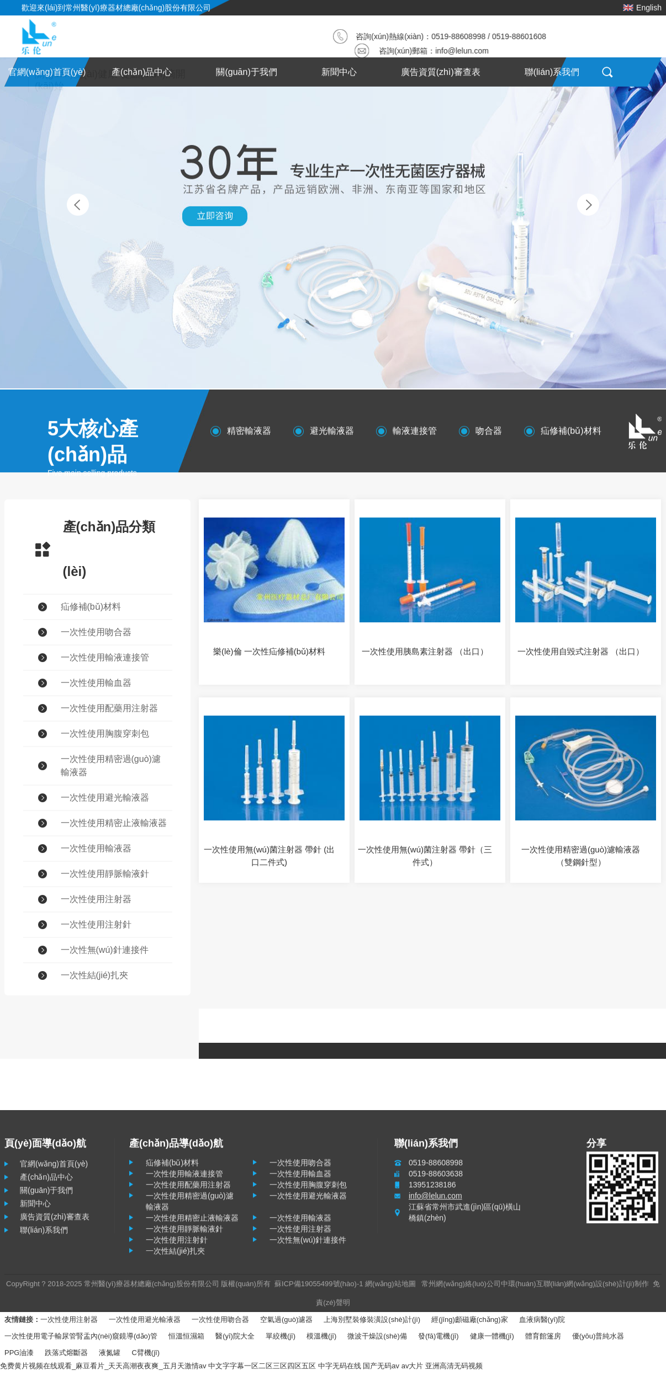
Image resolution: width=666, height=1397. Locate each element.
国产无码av (381, 1366)
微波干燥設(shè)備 (377, 1336)
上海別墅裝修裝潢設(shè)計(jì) (372, 1319)
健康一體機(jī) (492, 1336)
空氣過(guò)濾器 (286, 1319)
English (642, 5)
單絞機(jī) (280, 1336)
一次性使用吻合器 (220, 1319)
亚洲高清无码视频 (454, 1366)
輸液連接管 (415, 434)
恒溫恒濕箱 (186, 1336)
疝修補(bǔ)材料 (571, 434)
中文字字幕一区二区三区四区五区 (262, 1366)
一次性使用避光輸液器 (145, 1319)
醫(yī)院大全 (235, 1336)
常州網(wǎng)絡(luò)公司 (461, 1287)
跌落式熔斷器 (66, 1352)
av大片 (412, 1366)
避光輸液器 (332, 434)
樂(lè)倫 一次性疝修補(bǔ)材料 (269, 651)
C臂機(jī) (145, 1352)
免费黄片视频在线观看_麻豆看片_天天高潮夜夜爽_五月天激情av (103, 1366)
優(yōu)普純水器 (598, 1336)
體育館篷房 (543, 1336)
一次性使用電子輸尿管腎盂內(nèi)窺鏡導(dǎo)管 (80, 1336)
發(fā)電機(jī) (438, 1336)
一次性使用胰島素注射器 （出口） (425, 651)
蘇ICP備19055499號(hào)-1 (318, 1287)
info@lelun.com (464, 50)
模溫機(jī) (321, 1336)
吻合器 (488, 434)
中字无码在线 (339, 1366)
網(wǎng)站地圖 (390, 1287)
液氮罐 (109, 1352)
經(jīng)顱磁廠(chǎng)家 (469, 1319)
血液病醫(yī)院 (542, 1319)
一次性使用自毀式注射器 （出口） (580, 651)
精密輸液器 (249, 434)
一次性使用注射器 (69, 1319)
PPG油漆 (19, 1352)
